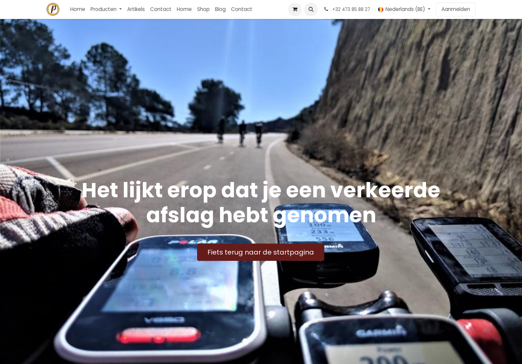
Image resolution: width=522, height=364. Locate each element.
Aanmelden (455, 9)
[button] (311, 9)
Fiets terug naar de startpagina (260, 252)
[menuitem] (78, 9)
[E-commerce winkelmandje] (295, 9)
